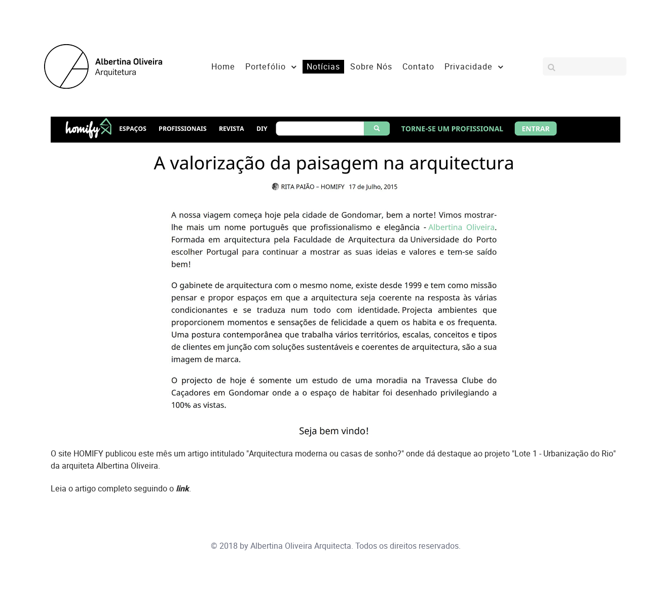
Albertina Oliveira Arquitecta (300, 546)
